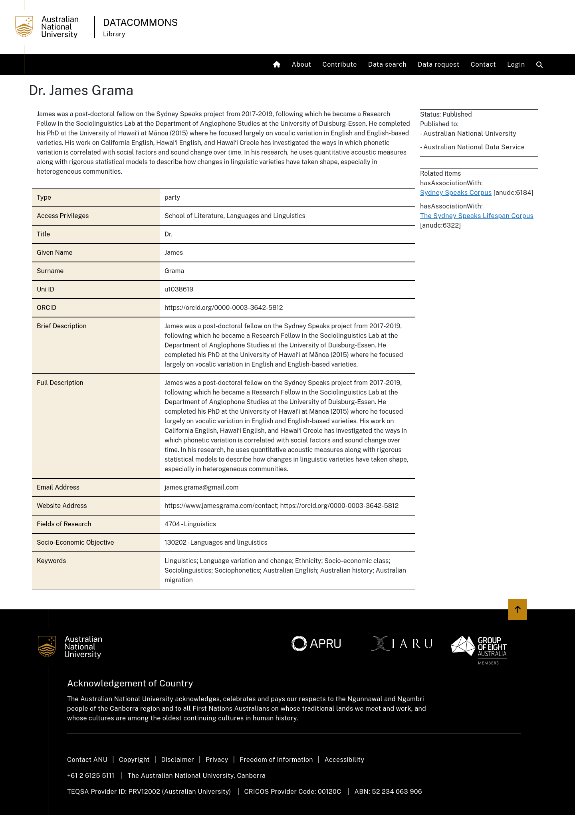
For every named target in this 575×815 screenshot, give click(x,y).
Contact (483, 64)
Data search (387, 64)
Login (516, 64)
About (301, 64)
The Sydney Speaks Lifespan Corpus (476, 216)
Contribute (340, 64)
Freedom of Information (276, 759)
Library (114, 34)
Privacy (217, 759)
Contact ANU (87, 759)
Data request (438, 64)
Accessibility (344, 759)
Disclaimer (177, 759)
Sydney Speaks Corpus (456, 192)
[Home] (277, 64)
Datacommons (140, 22)
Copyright (134, 759)
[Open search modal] (541, 64)
